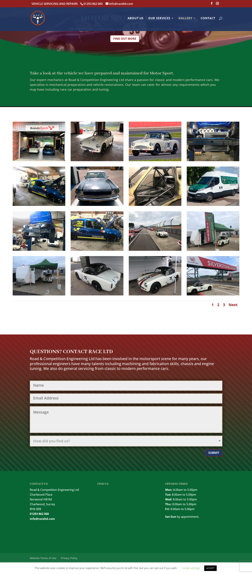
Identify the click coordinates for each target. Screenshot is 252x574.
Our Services (159, 18)
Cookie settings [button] (191, 568)
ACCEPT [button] (210, 568)
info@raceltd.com (42, 519)
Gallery (185, 18)
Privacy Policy (69, 558)
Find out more (124, 39)
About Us (136, 18)
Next (233, 304)
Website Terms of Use (43, 558)
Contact (208, 18)
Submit (213, 453)
